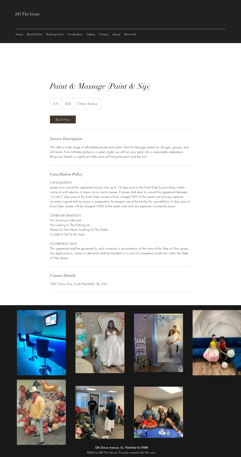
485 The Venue (28, 14)
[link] (63, 119)
